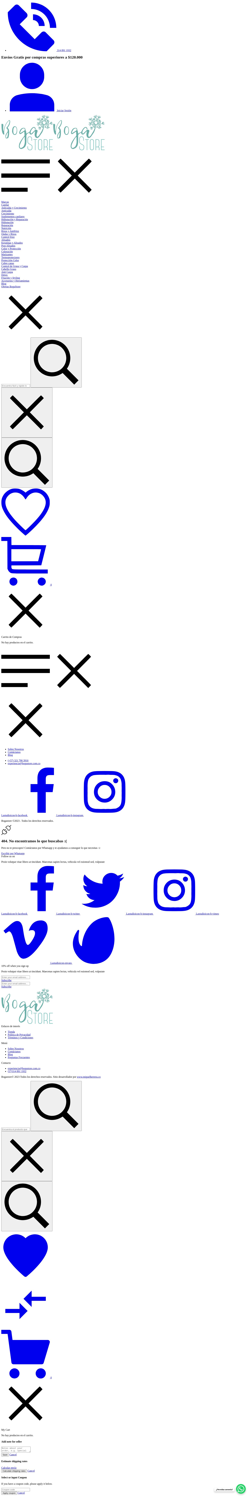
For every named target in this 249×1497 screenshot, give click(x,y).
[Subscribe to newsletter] (6, 980)
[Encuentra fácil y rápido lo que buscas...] (26, 463)
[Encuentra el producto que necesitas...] (26, 1206)
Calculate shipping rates (14, 1472)
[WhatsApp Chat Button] (241, 1489)
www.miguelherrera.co (89, 1076)
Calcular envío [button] (9, 1468)
